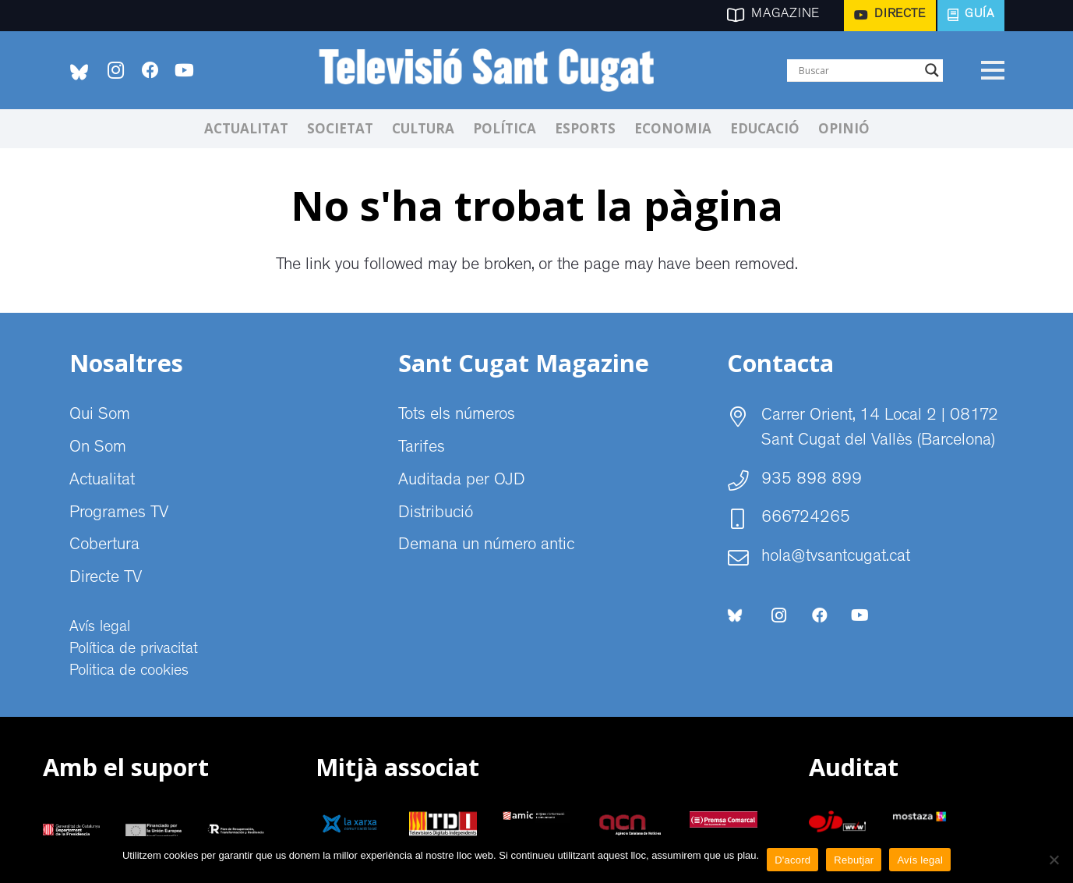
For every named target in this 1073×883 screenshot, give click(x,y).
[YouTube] (185, 70)
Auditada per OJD (461, 481)
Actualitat (102, 481)
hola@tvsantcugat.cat (835, 557)
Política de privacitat (133, 650)
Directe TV (105, 578)
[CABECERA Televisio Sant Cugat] (494, 70)
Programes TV (118, 514)
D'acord (792, 860)
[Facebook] (150, 70)
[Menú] (992, 70)
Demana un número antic (486, 546)
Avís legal (99, 628)
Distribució (435, 514)
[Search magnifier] (932, 70)
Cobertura (104, 546)
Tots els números (456, 415)
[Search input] (858, 70)
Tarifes (421, 448)
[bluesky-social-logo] (79, 72)
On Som (97, 448)
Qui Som (99, 415)
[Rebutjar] (1053, 859)
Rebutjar (854, 860)
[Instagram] (116, 70)
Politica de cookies (129, 671)
